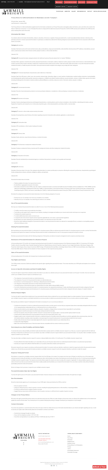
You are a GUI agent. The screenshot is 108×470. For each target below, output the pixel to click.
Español (59, 2)
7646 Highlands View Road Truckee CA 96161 (35, 2)
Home (69, 436)
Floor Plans (59, 11)
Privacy (69, 446)
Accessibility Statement (73, 450)
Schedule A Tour (92, 2)
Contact (89, 11)
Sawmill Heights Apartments (44, 436)
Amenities (67, 11)
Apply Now (82, 2)
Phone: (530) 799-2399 (43, 443)
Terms (69, 448)
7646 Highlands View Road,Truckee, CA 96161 (44, 439)
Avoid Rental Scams (70, 2)
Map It (3, 3)
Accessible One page (72, 452)
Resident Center (60, 6)
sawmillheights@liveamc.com (47, 442)
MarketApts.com (59, 463)
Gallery (73, 11)
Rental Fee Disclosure (100, 11)
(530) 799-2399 (11, 2)
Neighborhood (81, 11)
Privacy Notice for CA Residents (75, 445)
